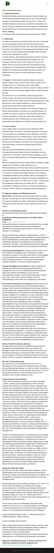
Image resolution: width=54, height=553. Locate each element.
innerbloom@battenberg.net (16, 222)
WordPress (38, 550)
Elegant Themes (23, 550)
